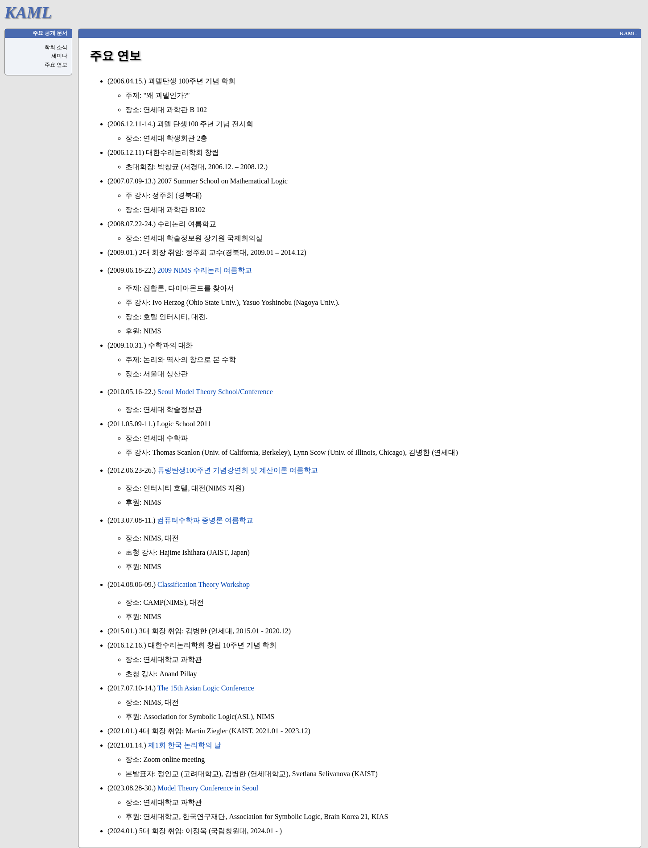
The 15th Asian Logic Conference (205, 688)
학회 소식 (56, 47)
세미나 (59, 56)
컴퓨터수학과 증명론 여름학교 (205, 520)
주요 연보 (56, 65)
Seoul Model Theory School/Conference (215, 391)
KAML (28, 13)
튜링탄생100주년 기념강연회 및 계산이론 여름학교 (237, 470)
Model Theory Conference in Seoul (207, 788)
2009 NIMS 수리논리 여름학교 (204, 270)
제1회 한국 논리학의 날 (184, 745)
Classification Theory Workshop (203, 584)
